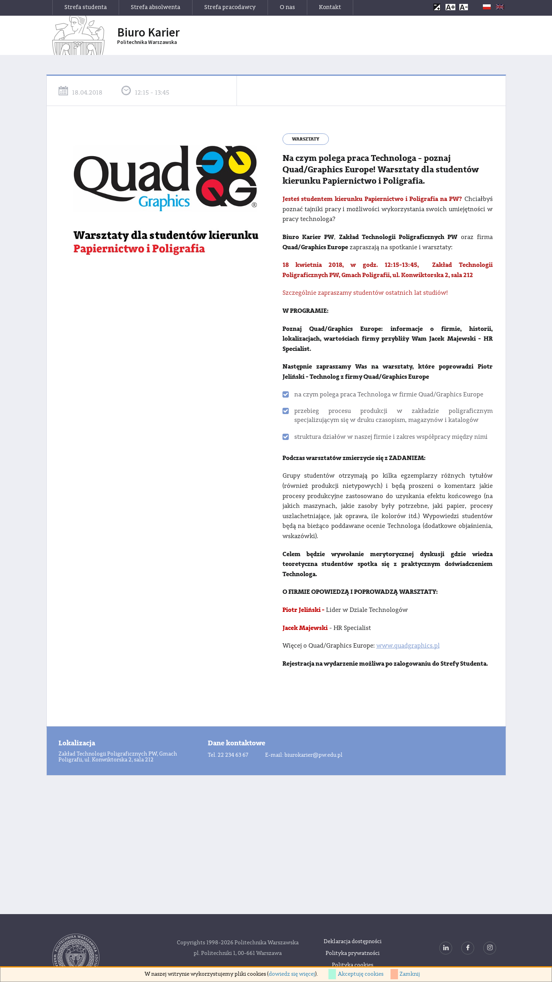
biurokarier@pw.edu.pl (313, 755)
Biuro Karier (148, 35)
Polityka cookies (352, 965)
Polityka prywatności (353, 953)
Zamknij (410, 974)
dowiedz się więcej (292, 974)
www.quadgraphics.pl (408, 646)
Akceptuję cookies (360, 974)
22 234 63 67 (233, 755)
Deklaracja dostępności (352, 941)
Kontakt (330, 7)
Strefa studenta (85, 7)
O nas (287, 7)
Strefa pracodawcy (230, 7)
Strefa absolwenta (155, 7)
